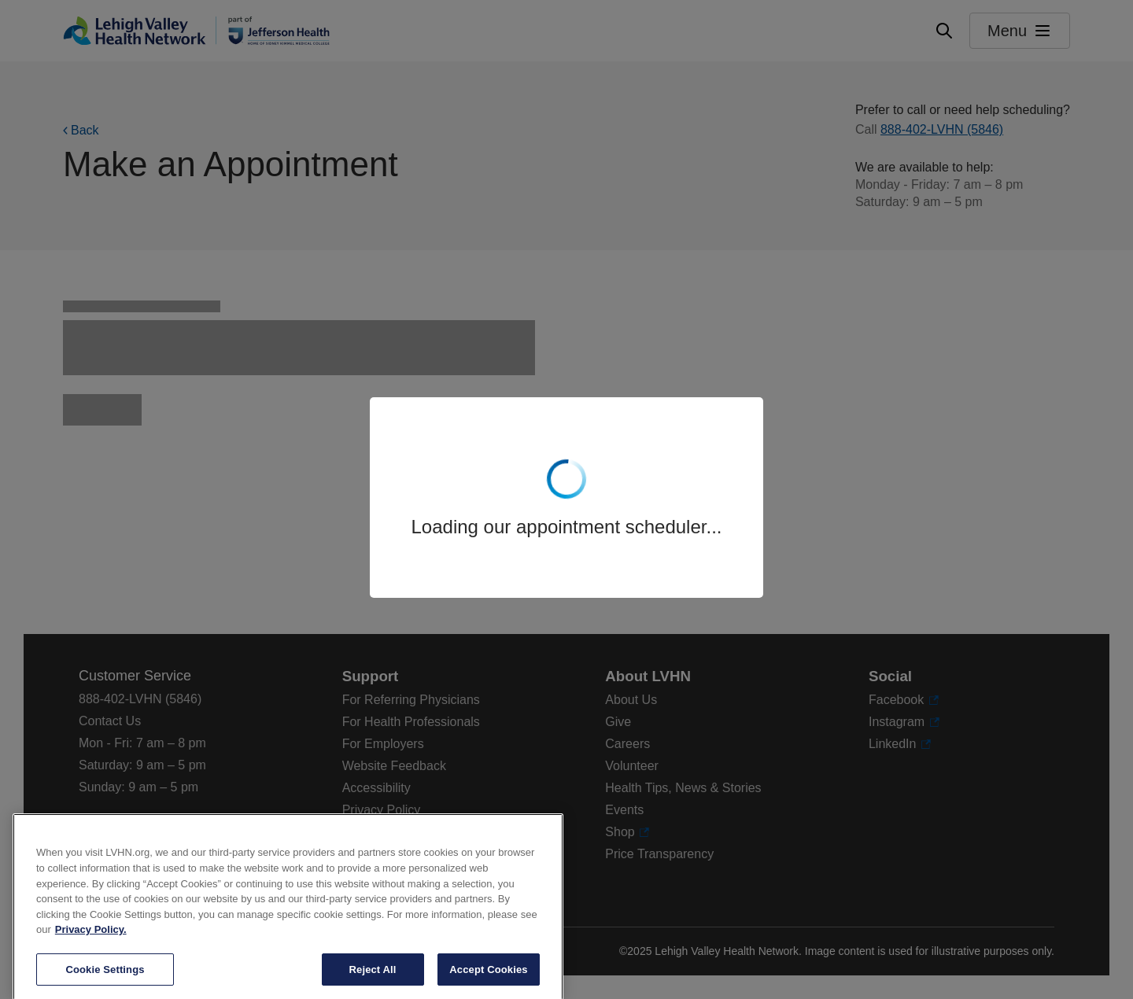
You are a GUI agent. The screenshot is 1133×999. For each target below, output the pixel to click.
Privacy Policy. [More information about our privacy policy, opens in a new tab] (91, 947)
